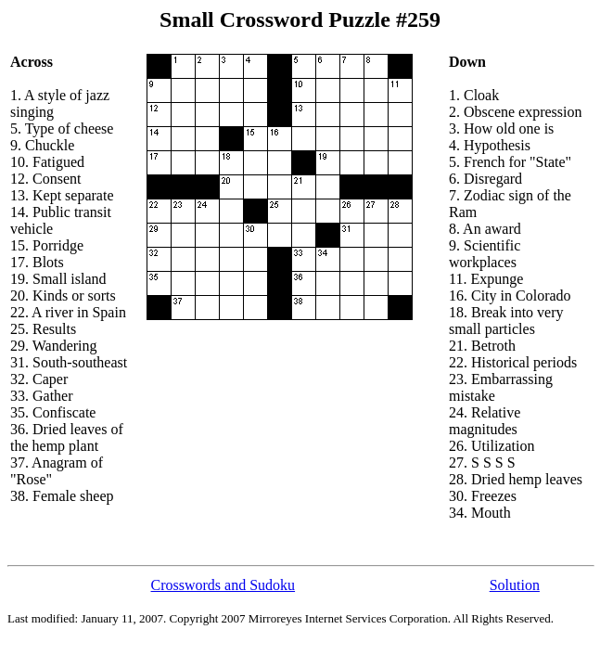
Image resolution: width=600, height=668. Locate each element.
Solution (515, 585)
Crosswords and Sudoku (223, 585)
